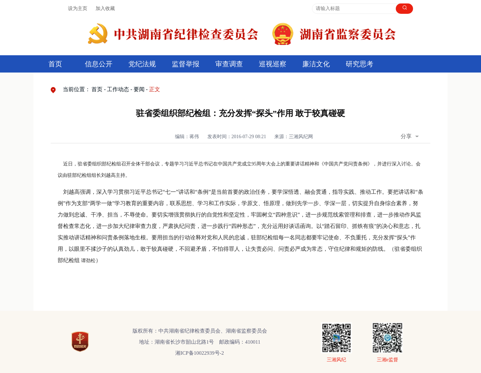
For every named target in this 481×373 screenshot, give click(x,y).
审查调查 (229, 64)
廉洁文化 (316, 64)
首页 (55, 64)
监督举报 (185, 64)
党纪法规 (142, 64)
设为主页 (77, 8)
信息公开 (98, 64)
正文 (154, 89)
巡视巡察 (272, 64)
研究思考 (359, 64)
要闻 (139, 89)
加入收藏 (105, 8)
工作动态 (118, 89)
